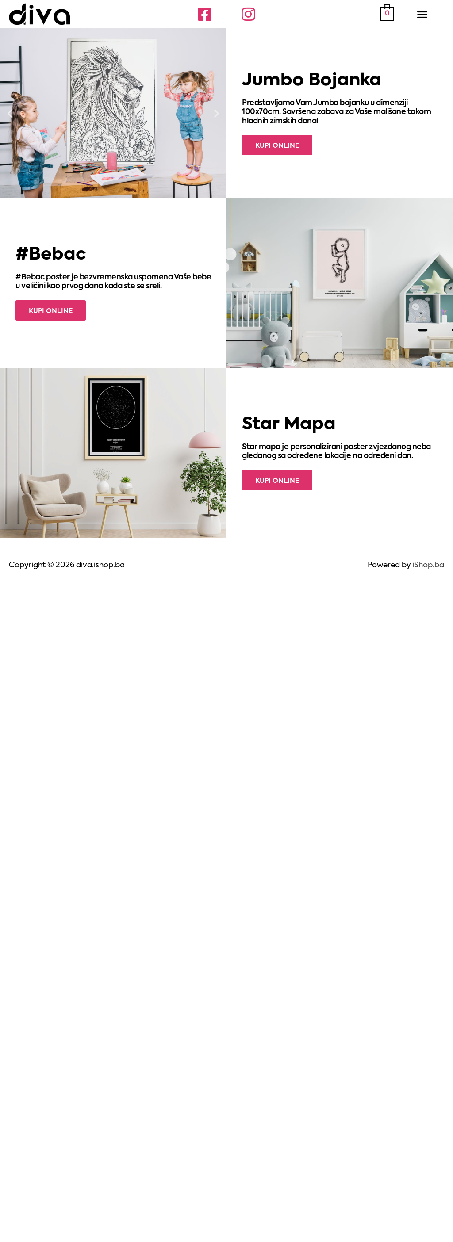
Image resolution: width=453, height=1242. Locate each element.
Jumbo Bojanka (311, 80)
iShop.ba (428, 565)
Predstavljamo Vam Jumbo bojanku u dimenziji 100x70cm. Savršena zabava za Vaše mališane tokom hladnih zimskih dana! (336, 112)
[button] (422, 14)
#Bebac (50, 255)
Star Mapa (289, 424)
